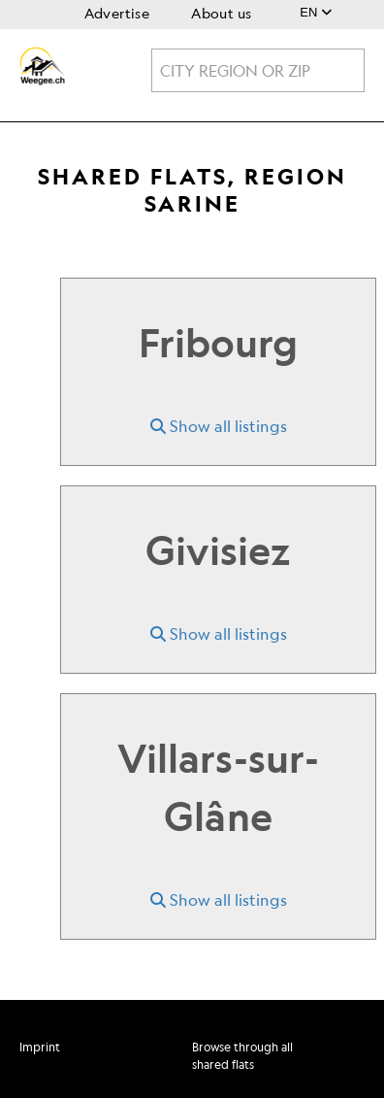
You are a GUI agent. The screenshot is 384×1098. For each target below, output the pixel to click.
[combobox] (258, 70)
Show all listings (218, 426)
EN (316, 12)
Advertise (117, 13)
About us (221, 13)
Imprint (39, 1047)
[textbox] (258, 70)
